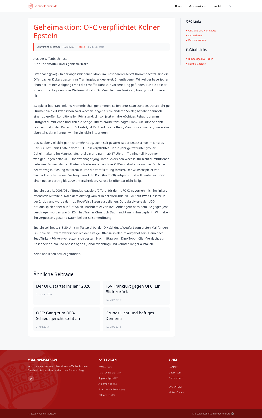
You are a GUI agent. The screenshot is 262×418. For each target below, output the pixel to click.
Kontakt (218, 6)
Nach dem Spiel (109, 372)
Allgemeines (107, 383)
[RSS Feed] (31, 379)
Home (178, 6)
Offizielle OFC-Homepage (201, 30)
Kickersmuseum (196, 40)
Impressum (175, 372)
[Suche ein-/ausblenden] (230, 6)
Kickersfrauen (194, 35)
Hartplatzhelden (196, 63)
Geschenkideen (198, 6)
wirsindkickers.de (50, 46)
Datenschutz (176, 378)
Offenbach (106, 395)
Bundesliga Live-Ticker (199, 58)
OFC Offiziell (175, 386)
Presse (81, 46)
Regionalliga (108, 378)
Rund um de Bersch (111, 389)
